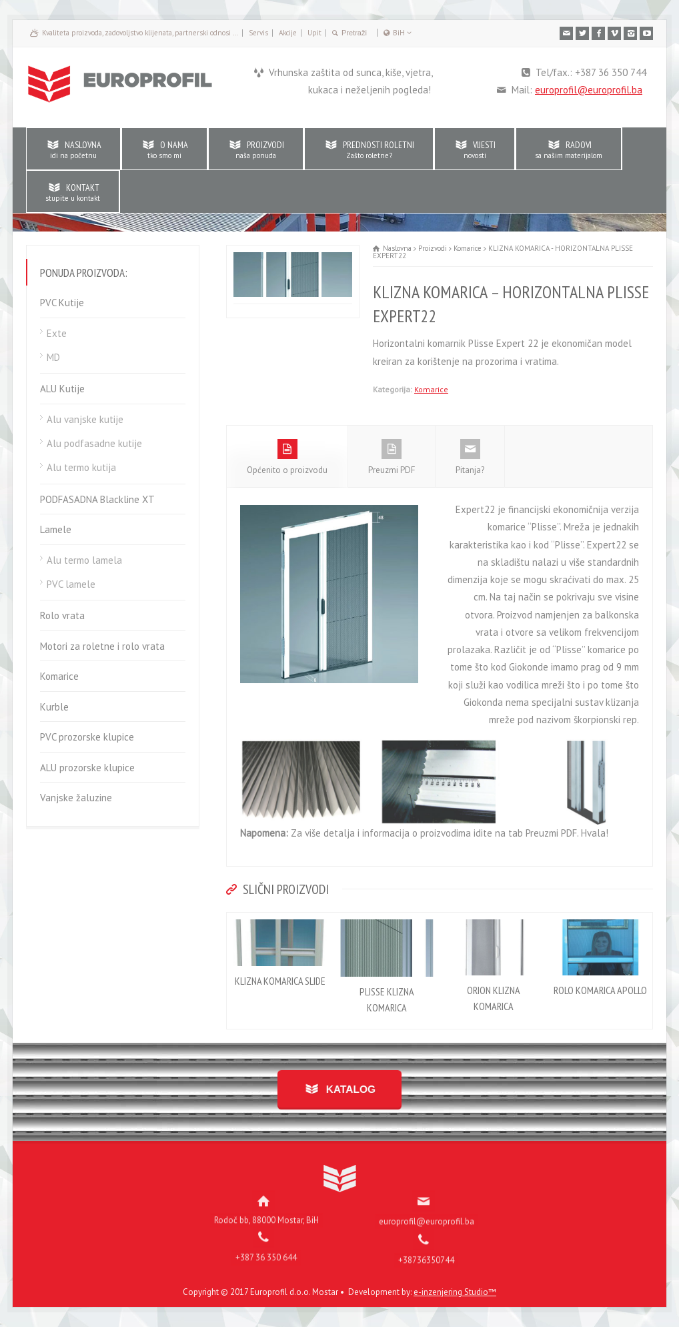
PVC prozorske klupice (87, 737)
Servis (258, 32)
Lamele (55, 529)
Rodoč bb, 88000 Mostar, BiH (266, 1210)
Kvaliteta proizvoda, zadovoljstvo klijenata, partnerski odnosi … (140, 32)
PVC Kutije (62, 302)
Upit (314, 32)
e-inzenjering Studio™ (455, 1292)
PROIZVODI (255, 149)
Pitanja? (470, 457)
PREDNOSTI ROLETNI (368, 149)
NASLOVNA (73, 149)
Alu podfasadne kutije (94, 443)
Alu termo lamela (84, 560)
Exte (57, 333)
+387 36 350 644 (266, 1247)
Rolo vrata (62, 615)
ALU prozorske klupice (87, 767)
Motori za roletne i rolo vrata (102, 646)
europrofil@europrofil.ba (588, 89)
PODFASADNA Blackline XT (97, 499)
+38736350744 (426, 1250)
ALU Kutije (62, 388)
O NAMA (164, 149)
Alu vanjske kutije (85, 419)
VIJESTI (475, 149)
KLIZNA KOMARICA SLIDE (280, 980)
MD (53, 357)
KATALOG (348, 1089)
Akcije (288, 32)
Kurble (54, 707)
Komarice (431, 389)
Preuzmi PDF (391, 457)
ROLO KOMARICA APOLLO (600, 990)
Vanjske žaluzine (76, 797)
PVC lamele (71, 584)
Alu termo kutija (81, 467)
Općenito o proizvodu (287, 457)
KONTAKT (72, 192)
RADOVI (568, 149)
